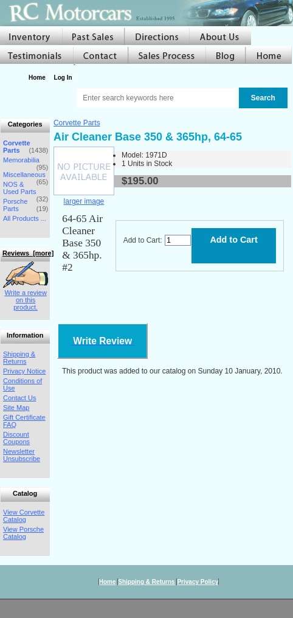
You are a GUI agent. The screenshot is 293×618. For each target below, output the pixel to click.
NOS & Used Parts (19, 188)
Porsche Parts (15, 205)
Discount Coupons (16, 438)
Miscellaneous (24, 174)
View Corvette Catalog (23, 516)
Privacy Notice (24, 371)
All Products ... (24, 218)
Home (37, 77)
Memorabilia (21, 160)
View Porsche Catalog (23, 533)
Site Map (16, 407)
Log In (63, 77)
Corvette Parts (76, 123)
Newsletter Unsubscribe (21, 455)
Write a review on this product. (25, 296)
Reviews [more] (27, 253)
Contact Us (19, 397)
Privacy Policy (197, 581)
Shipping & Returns (19, 357)
